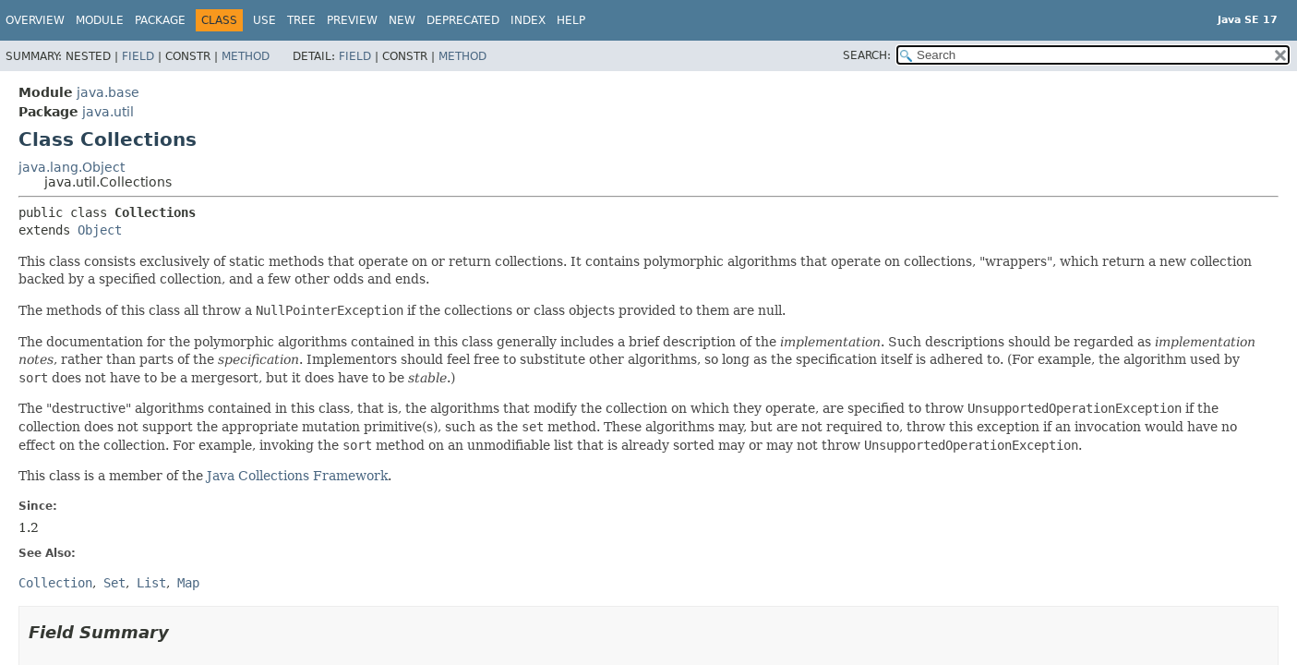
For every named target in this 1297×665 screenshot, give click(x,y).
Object (100, 230)
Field (138, 56)
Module (100, 20)
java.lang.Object (71, 167)
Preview (352, 20)
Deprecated (462, 20)
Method (246, 56)
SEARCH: (867, 55)
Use (264, 20)
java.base (108, 92)
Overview (35, 20)
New (402, 20)
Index (528, 20)
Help (571, 20)
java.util (108, 111)
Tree (301, 20)
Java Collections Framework (297, 475)
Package (160, 20)
